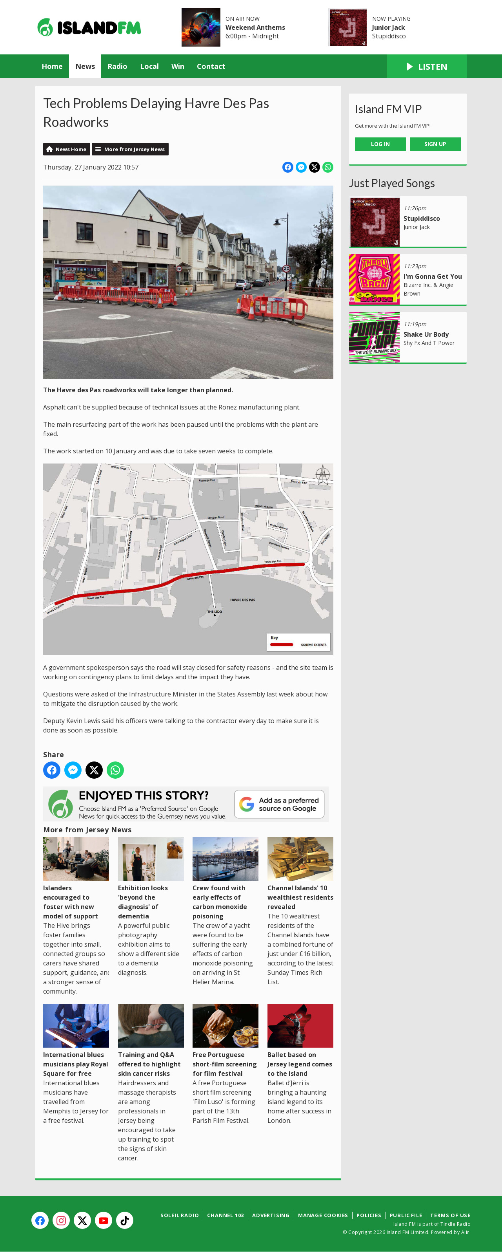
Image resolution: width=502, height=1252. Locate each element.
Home (52, 66)
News (85, 66)
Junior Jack (388, 27)
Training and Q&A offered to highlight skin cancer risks (151, 1041)
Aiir (465, 1232)
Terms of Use (450, 1215)
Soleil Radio (179, 1215)
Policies (368, 1215)
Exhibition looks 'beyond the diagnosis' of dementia (151, 878)
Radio (117, 66)
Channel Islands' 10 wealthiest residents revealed (300, 874)
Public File (406, 1215)
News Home (71, 149)
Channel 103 (225, 1215)
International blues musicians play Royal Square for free (76, 1041)
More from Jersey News (134, 149)
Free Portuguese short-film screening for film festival (225, 1041)
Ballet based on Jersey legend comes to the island (300, 1041)
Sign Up (435, 144)
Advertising (271, 1215)
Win (177, 66)
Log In (380, 144)
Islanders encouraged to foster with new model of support (76, 878)
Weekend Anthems (255, 27)
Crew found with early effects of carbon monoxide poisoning (225, 878)
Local (149, 66)
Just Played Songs (392, 182)
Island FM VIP (388, 108)
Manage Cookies (323, 1215)
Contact (211, 66)
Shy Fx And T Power (429, 342)
